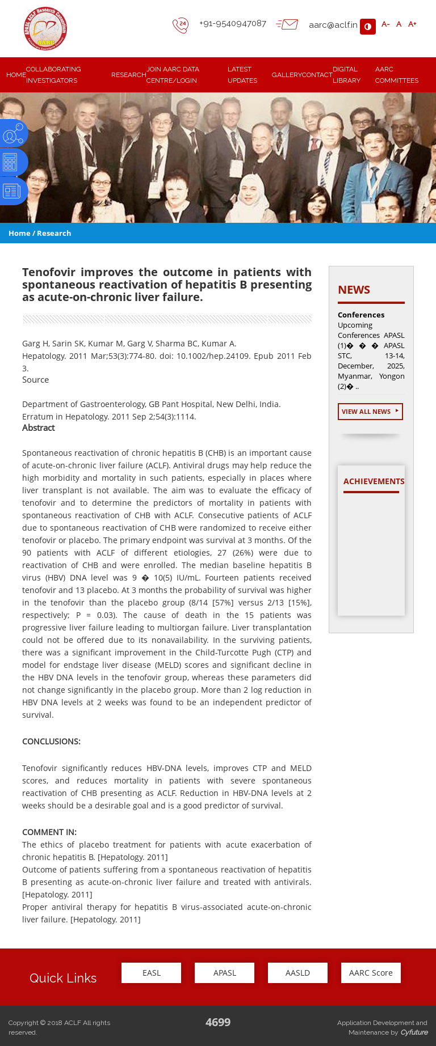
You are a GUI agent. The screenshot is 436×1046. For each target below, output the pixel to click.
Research (54, 233)
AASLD (298, 972)
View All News (370, 411)
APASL (224, 972)
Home (20, 233)
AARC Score (371, 972)
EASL (151, 972)
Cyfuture (413, 1032)
